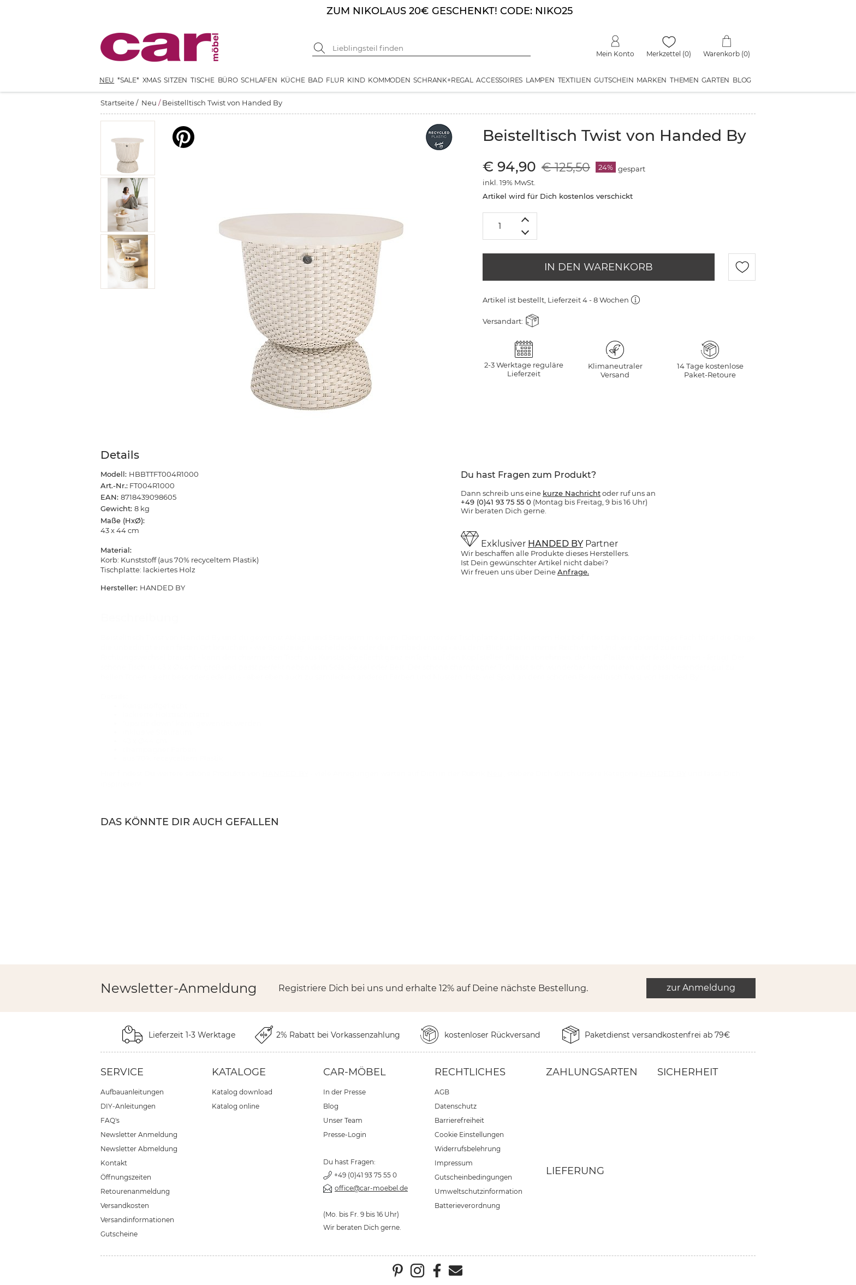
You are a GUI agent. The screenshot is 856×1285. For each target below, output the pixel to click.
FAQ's (110, 1120)
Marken (652, 80)
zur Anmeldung (701, 987)
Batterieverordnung (467, 1205)
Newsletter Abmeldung (138, 1149)
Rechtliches (470, 1072)
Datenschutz (456, 1106)
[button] (128, 148)
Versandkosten (124, 1205)
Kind (356, 80)
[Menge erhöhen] (525, 219)
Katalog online (235, 1106)
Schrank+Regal (443, 80)
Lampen (540, 80)
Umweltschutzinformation (478, 1191)
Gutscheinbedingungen (473, 1177)
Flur (335, 80)
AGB (442, 1092)
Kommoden (389, 80)
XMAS (151, 80)
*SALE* (128, 80)
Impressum (454, 1163)
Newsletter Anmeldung (138, 1134)
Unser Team (342, 1120)
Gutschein (613, 80)
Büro (228, 80)
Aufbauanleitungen (132, 1092)
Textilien (574, 80)
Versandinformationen (137, 1220)
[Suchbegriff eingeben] (430, 48)
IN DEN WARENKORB (598, 267)
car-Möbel (354, 1072)
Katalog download (242, 1092)
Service (122, 1072)
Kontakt (113, 1163)
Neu (106, 80)
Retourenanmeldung (135, 1191)
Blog (742, 80)
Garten (715, 80)
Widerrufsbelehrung (468, 1149)
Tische (203, 80)
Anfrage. (573, 571)
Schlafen (259, 80)
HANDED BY (555, 543)
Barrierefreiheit (459, 1120)
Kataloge (239, 1072)
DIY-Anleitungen (128, 1106)
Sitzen (175, 80)
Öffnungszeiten (125, 1177)
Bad (315, 80)
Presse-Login (344, 1134)
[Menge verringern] (525, 233)
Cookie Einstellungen (469, 1134)
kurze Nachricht (572, 493)
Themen (684, 80)
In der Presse (344, 1092)
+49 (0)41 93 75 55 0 (365, 1175)
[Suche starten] (320, 48)
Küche (293, 80)
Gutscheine (119, 1234)
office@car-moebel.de (371, 1188)
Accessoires (499, 80)
